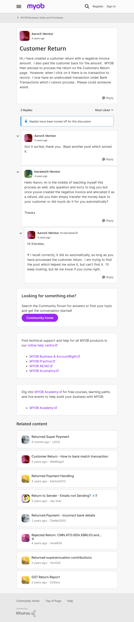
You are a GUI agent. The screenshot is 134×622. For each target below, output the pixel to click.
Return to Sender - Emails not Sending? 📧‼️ (64, 496)
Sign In (111, 6)
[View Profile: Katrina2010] (26, 479)
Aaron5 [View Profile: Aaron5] (37, 33)
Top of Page (53, 600)
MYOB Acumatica (43, 371)
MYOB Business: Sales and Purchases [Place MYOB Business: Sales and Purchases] (39, 17)
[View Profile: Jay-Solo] (26, 499)
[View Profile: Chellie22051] (26, 518)
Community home (39, 318)
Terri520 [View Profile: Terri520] (55, 562)
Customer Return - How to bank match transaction (70, 456)
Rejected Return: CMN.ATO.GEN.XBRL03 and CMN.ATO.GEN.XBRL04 (65, 535)
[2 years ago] (39, 501)
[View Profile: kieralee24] (28, 174)
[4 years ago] (39, 543)
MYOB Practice (41, 361)
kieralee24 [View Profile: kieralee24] (41, 171)
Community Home (27, 600)
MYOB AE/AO (39, 366)
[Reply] (107, 98)
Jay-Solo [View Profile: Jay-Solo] (55, 501)
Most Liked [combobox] (104, 110)
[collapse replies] (17, 136)
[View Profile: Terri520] (26, 560)
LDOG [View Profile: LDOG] (56, 442)
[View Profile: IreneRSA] (26, 538)
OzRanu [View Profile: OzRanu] (55, 582)
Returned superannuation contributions (62, 557)
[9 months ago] (40, 442)
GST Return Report (46, 577)
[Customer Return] (40, 140)
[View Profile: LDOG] (26, 440)
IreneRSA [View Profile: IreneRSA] (56, 543)
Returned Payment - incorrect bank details (63, 515)
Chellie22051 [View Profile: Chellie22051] (58, 520)
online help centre (41, 345)
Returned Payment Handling (53, 476)
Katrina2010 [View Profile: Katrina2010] (58, 481)
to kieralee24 (69, 233)
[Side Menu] (18, 6)
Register (98, 6)
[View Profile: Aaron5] (25, 36)
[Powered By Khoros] (67, 612)
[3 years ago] (39, 461)
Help (70, 600)
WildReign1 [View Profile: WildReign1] (57, 461)
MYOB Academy (46, 392)
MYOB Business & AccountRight (53, 356)
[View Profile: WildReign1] (26, 459)
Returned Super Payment (50, 437)
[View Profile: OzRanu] (26, 580)
